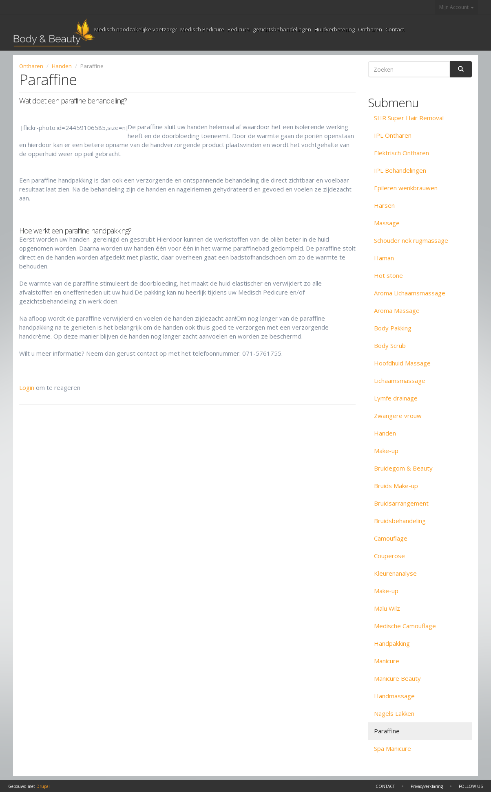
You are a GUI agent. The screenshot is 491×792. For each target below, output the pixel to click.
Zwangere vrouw (398, 415)
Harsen (384, 205)
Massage (387, 223)
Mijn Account (456, 7)
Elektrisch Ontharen (401, 153)
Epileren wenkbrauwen (406, 188)
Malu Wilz (387, 608)
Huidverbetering (334, 29)
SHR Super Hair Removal (409, 118)
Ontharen (370, 29)
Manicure (386, 661)
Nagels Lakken (394, 713)
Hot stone (388, 275)
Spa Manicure (392, 748)
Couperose (389, 556)
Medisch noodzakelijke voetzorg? (135, 29)
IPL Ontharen (392, 135)
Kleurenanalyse (395, 573)
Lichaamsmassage (399, 380)
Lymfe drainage (396, 398)
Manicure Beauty (397, 678)
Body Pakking (392, 328)
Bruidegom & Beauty (403, 468)
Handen (62, 66)
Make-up (386, 451)
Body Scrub (390, 345)
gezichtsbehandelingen (282, 29)
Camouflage (390, 538)
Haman (384, 258)
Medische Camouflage (405, 626)
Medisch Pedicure (202, 29)
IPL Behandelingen (400, 170)
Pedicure (239, 29)
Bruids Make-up (396, 486)
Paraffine (387, 731)
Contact (394, 29)
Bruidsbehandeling (400, 521)
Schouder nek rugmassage (411, 240)
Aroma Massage (397, 310)
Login (26, 387)
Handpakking (392, 643)
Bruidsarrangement (401, 503)
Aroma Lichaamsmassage (409, 293)
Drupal (43, 786)
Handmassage (394, 696)
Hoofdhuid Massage (402, 363)
